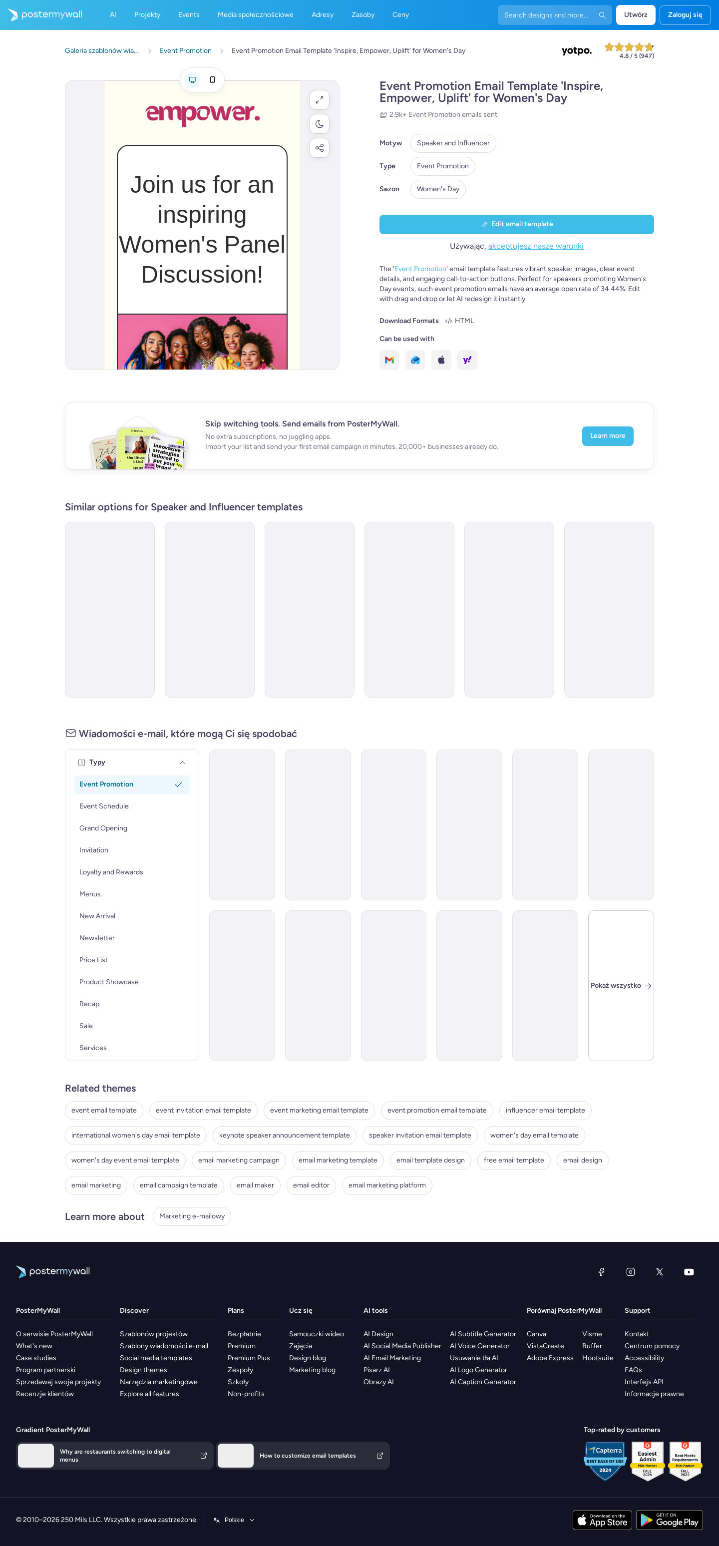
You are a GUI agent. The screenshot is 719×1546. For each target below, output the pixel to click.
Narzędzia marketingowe (159, 1382)
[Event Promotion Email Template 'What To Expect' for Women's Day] (310, 610)
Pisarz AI (376, 1370)
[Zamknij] (621, 985)
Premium (242, 1346)
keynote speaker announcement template (284, 1135)
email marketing (96, 1185)
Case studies (36, 1358)
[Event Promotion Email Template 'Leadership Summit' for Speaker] (394, 825)
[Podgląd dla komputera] (192, 80)
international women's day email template (135, 1135)
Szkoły (238, 1382)
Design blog (307, 1358)
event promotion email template (437, 1110)
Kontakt (637, 1334)
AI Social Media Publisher (402, 1346)
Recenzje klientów (45, 1394)
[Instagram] (631, 1272)
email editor (311, 1185)
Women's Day (438, 189)
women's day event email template (125, 1160)
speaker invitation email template (420, 1135)
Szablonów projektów (154, 1334)
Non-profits (246, 1394)
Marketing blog (312, 1370)
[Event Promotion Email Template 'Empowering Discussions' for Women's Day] (110, 610)
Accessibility (644, 1358)
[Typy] (183, 763)
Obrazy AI (378, 1382)
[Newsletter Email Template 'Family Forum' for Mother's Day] (545, 825)
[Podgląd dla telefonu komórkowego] (212, 80)
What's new (34, 1346)
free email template (514, 1160)
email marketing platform (387, 1185)
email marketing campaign (239, 1160)
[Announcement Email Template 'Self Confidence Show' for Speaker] (509, 610)
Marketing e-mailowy (192, 1216)
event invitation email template (203, 1110)
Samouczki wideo (316, 1334)
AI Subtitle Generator (483, 1334)
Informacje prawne (654, 1394)
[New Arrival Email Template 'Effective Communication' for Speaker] (242, 985)
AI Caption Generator (483, 1382)
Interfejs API (644, 1382)
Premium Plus (249, 1358)
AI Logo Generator (478, 1370)
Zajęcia (300, 1346)
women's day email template (534, 1135)
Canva (536, 1334)
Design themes (143, 1370)
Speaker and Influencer (453, 143)
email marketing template (338, 1160)
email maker (255, 1185)
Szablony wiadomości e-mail (164, 1346)
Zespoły (240, 1370)
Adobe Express (550, 1358)
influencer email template (545, 1110)
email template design (430, 1160)
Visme (592, 1334)
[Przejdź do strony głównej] (41, 15)
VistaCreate (545, 1346)
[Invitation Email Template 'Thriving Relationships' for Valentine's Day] (545, 985)
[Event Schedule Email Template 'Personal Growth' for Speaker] (621, 825)
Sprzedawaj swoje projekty (58, 1382)
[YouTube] (689, 1272)
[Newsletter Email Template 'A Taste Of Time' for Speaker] (609, 610)
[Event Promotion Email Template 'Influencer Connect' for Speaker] (318, 985)
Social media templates (156, 1358)
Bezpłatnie (244, 1334)
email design (582, 1160)
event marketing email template (319, 1110)
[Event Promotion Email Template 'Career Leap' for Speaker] (469, 825)
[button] (320, 100)
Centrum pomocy (652, 1346)
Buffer (592, 1346)
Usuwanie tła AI (474, 1358)
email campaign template (179, 1185)
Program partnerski (45, 1370)
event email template (104, 1110)
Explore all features (149, 1394)
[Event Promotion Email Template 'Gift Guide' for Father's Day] (242, 825)
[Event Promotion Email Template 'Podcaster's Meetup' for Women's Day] (210, 610)
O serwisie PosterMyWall (54, 1334)
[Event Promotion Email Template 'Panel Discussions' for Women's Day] (409, 610)
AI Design (378, 1334)
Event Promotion (443, 166)
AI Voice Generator (480, 1346)
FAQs (633, 1370)
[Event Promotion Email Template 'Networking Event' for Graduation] (469, 985)
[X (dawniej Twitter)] (660, 1272)
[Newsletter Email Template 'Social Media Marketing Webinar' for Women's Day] (394, 985)
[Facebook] (601, 1272)
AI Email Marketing (392, 1358)
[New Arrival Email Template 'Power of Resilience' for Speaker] (318, 825)
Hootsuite (598, 1358)
